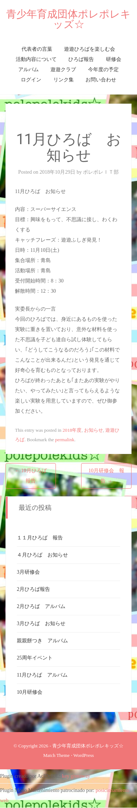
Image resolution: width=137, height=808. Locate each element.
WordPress (83, 755)
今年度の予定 (103, 69)
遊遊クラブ (63, 69)
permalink (65, 439)
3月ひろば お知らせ (41, 623)
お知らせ (93, 430)
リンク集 (63, 79)
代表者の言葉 (37, 49)
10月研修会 (29, 692)
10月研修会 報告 (106, 476)
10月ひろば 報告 (33, 476)
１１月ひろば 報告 (40, 537)
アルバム (28, 69)
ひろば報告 (81, 59)
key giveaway (76, 776)
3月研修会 (28, 572)
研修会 (113, 59)
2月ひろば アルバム (41, 606)
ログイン (31, 79)
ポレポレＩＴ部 (101, 172)
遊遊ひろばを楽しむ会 (89, 49)
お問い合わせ (100, 79)
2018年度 (71, 430)
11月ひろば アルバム (42, 675)
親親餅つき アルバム (42, 640)
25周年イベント (35, 658)
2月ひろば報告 (33, 589)
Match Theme (56, 755)
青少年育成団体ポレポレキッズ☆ (68, 19)
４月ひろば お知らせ (42, 555)
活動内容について (36, 59)
